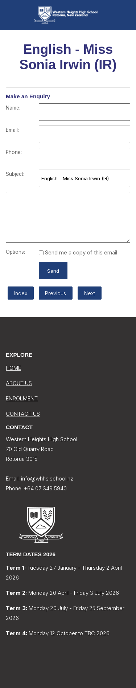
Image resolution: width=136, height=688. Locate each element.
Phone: (14, 152)
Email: (12, 130)
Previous (55, 293)
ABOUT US (19, 383)
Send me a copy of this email (78, 252)
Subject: (15, 174)
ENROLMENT (22, 398)
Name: (13, 108)
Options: (15, 252)
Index (20, 293)
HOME (13, 367)
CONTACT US (23, 413)
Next (89, 293)
